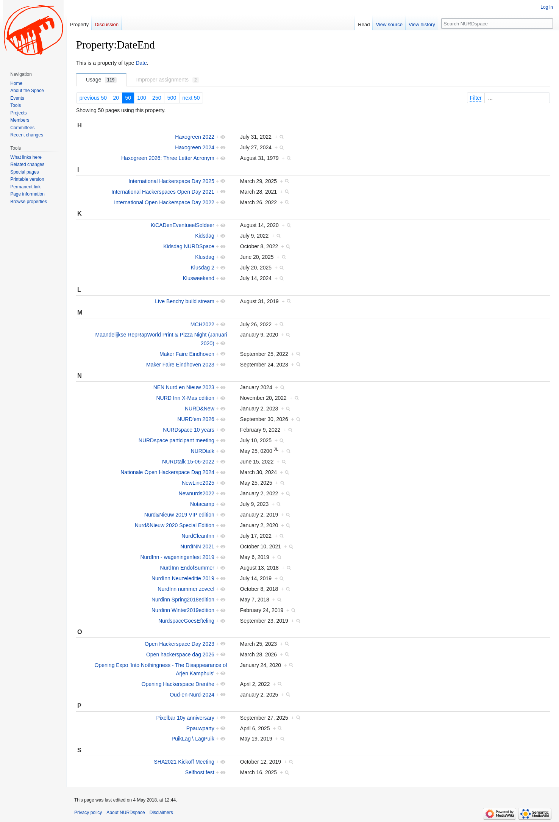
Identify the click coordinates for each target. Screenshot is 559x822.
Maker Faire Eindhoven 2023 (180, 365)
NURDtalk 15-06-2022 (188, 462)
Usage (101, 80)
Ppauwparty (200, 728)
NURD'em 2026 (195, 419)
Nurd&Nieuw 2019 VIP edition (179, 515)
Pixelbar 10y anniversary (185, 718)
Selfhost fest (199, 772)
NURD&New (199, 409)
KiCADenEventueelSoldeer (182, 225)
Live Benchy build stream (184, 301)
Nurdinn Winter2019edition (182, 610)
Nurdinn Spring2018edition (182, 600)
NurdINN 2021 (197, 546)
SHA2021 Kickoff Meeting (184, 762)
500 (171, 98)
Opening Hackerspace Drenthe (178, 684)
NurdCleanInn (197, 536)
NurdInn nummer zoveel (186, 589)
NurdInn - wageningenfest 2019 (177, 557)
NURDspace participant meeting (176, 440)
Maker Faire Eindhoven (186, 354)
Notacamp (202, 504)
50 (128, 98)
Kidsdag (204, 236)
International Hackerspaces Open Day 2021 (162, 192)
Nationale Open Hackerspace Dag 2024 (167, 472)
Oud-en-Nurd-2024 (192, 695)
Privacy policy (88, 812)
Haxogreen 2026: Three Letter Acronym (167, 158)
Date (141, 63)
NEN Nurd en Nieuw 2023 (183, 387)
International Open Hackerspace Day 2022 (164, 202)
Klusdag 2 (202, 268)
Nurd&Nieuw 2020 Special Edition (174, 525)
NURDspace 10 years (188, 430)
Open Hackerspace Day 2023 (179, 644)
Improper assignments (167, 80)
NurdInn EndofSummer (187, 568)
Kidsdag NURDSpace (188, 246)
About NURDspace (125, 812)
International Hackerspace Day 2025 (171, 181)
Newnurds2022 (196, 493)
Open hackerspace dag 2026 (180, 654)
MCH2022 (202, 324)
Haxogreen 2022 (194, 137)
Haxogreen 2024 (194, 147)
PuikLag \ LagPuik (193, 739)
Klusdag (204, 257)
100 (141, 98)
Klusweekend (198, 278)
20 (116, 98)
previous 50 (93, 98)
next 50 (191, 98)
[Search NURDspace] (497, 23)
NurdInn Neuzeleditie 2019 (182, 578)
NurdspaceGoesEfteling (186, 621)
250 (156, 98)
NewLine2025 (198, 483)
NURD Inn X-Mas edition (185, 398)
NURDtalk (202, 451)
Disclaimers (161, 812)
